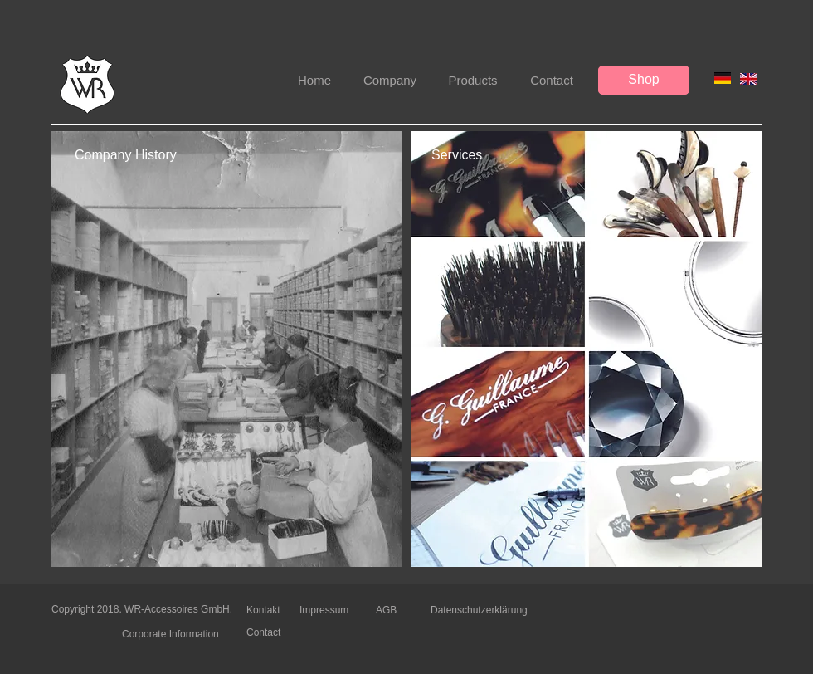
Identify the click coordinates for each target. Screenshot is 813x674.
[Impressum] (326, 610)
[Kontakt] (272, 610)
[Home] (314, 80)
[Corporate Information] (175, 634)
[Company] (389, 80)
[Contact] (551, 80)
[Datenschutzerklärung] (482, 610)
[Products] (472, 80)
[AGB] (389, 610)
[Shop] (643, 80)
